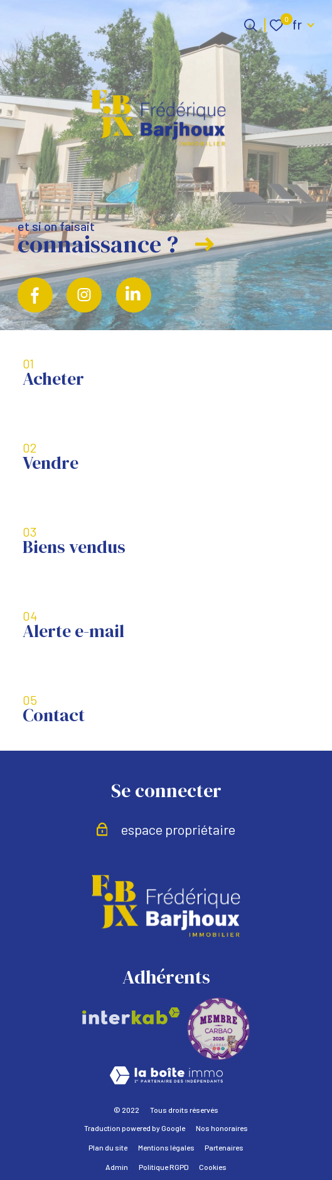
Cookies (213, 1166)
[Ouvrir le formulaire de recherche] (250, 25)
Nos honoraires (222, 1128)
